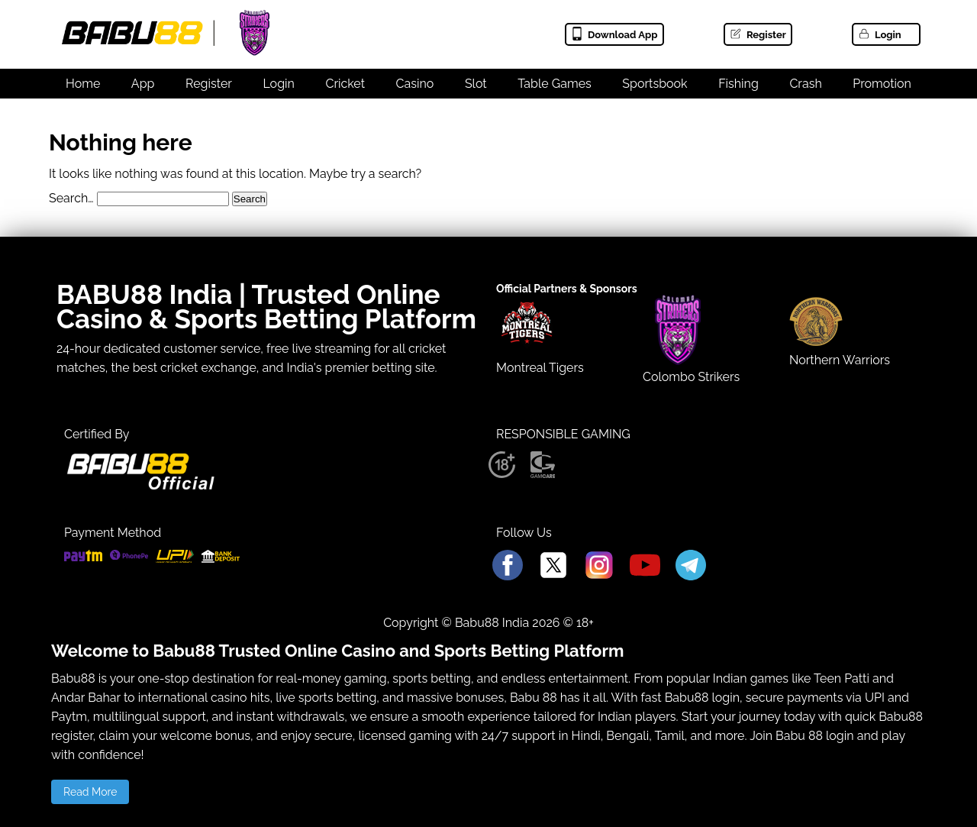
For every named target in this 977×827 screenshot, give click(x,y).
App (143, 83)
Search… (71, 198)
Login (879, 35)
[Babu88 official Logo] (140, 486)
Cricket (345, 83)
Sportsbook (654, 83)
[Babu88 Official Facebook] (507, 566)
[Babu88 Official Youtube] (645, 566)
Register (757, 35)
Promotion (882, 83)
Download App (614, 35)
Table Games (555, 83)
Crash (805, 83)
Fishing (738, 83)
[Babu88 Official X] (553, 566)
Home (83, 83)
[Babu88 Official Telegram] (691, 566)
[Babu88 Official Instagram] (599, 566)
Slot (476, 83)
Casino (415, 83)
